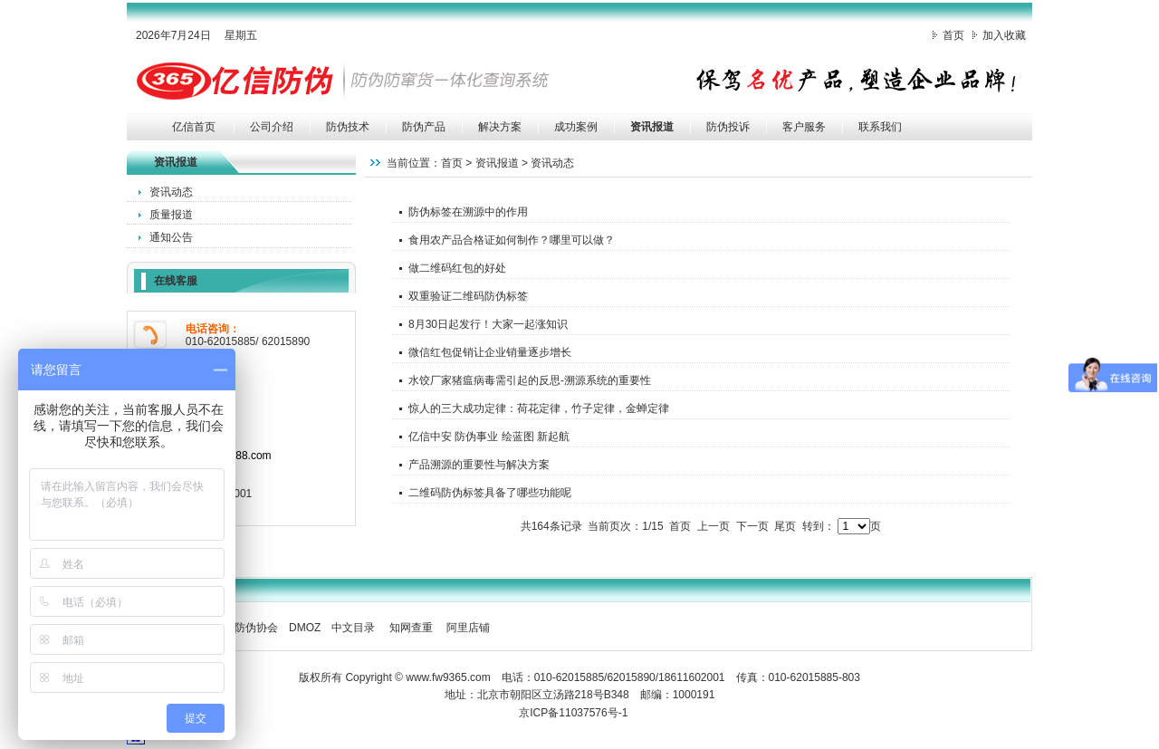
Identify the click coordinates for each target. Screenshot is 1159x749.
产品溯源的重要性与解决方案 (479, 464)
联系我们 (880, 126)
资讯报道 (652, 126)
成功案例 (576, 126)
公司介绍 (271, 126)
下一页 (752, 526)
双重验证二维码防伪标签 (468, 296)
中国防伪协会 (245, 627)
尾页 (785, 526)
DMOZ (305, 627)
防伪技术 (347, 126)
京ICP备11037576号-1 (573, 712)
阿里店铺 (468, 627)
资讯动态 (171, 192)
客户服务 (804, 126)
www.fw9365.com (448, 677)
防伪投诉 (728, 126)
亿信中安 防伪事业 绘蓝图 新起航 (489, 436)
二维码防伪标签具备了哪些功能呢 (489, 492)
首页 (953, 35)
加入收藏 (1004, 35)
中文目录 (353, 627)
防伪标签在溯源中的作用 (468, 212)
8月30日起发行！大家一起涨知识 (488, 324)
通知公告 (171, 237)
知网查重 (411, 627)
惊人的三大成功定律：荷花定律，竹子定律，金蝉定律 (538, 408)
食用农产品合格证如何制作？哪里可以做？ (511, 240)
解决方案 (500, 126)
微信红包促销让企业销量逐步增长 (489, 352)
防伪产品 (423, 126)
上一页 (713, 526)
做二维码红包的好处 (457, 268)
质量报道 (171, 214)
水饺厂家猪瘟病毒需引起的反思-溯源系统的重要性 (529, 380)
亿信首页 (194, 126)
